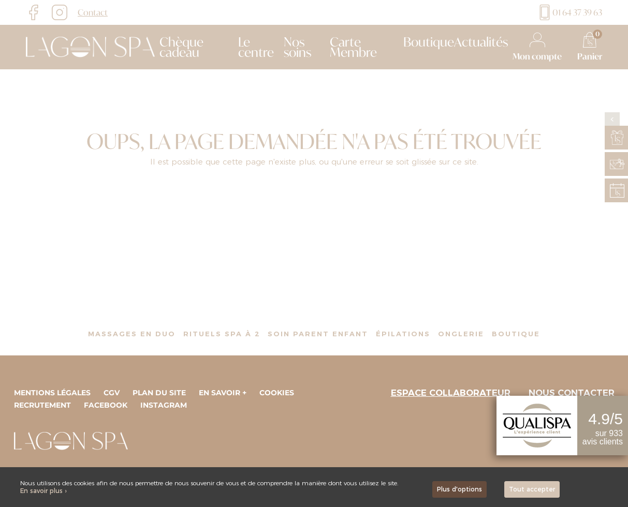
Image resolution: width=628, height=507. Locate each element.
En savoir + (222, 392)
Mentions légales (52, 392)
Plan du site (159, 392)
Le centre (256, 47)
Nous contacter (572, 392)
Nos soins (297, 47)
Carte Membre (353, 47)
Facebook (105, 405)
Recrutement (42, 405)
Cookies (276, 392)
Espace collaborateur (450, 392)
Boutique (428, 42)
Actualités (481, 42)
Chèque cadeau (181, 47)
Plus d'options (459, 489)
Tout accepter (532, 489)
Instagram (163, 405)
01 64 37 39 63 (569, 12)
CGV (112, 392)
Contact (93, 12)
